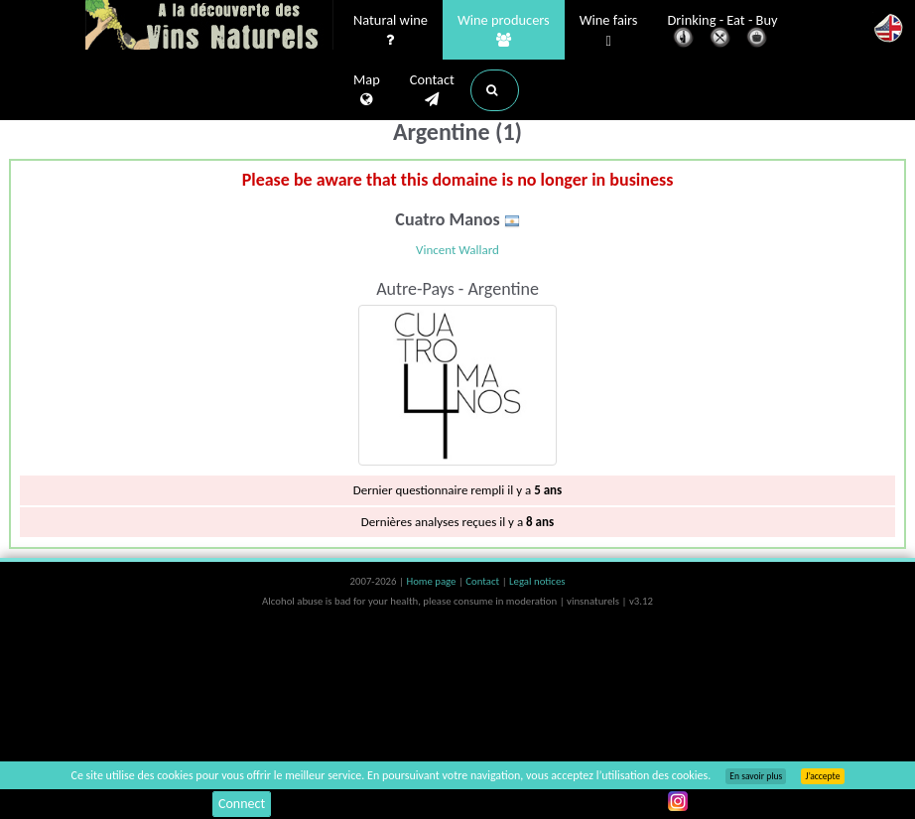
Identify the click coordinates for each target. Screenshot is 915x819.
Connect (241, 803)
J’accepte (822, 776)
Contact (432, 90)
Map (366, 90)
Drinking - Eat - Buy (723, 32)
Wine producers (504, 31)
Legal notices (537, 581)
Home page (432, 581)
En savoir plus (755, 776)
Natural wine (390, 31)
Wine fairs (609, 31)
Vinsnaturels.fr (209, 27)
